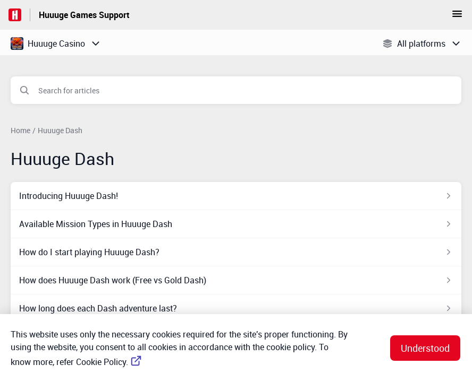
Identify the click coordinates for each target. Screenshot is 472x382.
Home (20, 130)
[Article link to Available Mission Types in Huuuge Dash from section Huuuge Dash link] (236, 224)
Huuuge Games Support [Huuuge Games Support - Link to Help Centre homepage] (84, 15)
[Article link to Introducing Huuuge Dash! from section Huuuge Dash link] (236, 195)
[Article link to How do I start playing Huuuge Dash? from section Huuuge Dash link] (236, 252)
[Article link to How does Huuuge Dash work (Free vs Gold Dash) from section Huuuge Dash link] (236, 280)
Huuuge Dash (60, 130)
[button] (457, 17)
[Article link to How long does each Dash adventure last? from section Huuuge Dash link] (236, 308)
